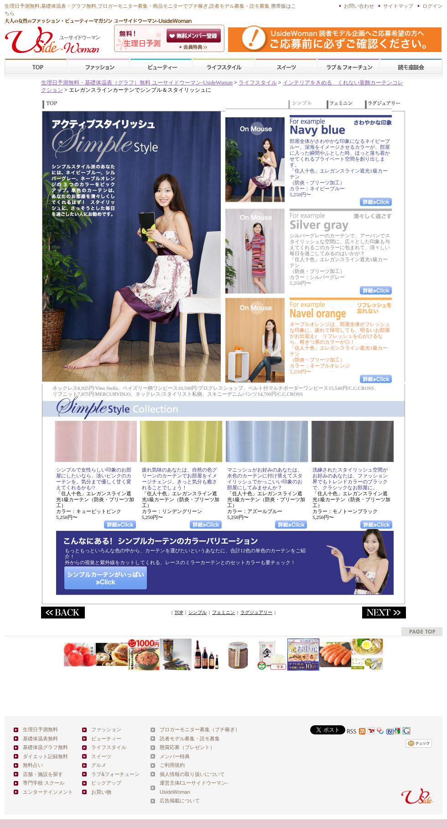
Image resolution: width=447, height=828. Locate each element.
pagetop (421, 631)
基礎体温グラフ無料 (45, 747)
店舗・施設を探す (43, 774)
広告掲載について (180, 800)
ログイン (432, 6)
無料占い (33, 765)
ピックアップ (106, 783)
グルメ (98, 765)
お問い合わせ (359, 6)
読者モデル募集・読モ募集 (190, 738)
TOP (36, 66)
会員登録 (194, 35)
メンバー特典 (175, 756)
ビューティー (161, 66)
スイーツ (286, 66)
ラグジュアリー (256, 612)
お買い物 (101, 792)
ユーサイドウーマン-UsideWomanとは (194, 47)
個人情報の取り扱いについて (192, 774)
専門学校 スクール (43, 783)
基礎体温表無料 (40, 738)
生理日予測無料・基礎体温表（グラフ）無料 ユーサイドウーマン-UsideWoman (137, 82)
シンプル (197, 612)
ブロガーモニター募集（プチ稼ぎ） (200, 729)
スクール (411, 66)
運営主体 (170, 783)
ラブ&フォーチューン (348, 66)
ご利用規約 (172, 765)
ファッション (99, 66)
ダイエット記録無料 (45, 756)
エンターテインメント (48, 792)
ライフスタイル (223, 66)
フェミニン (223, 612)
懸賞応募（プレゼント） (187, 747)
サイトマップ (398, 6)
